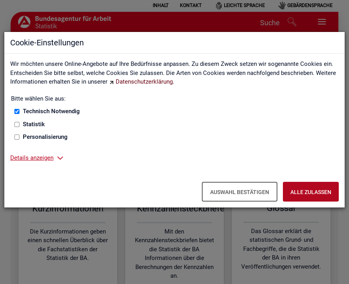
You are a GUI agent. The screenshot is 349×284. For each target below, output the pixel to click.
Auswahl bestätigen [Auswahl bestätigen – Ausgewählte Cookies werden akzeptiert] (239, 192)
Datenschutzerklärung (144, 81)
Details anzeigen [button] (32, 157)
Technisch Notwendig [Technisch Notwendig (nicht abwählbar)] (51, 111)
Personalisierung (45, 136)
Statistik (34, 124)
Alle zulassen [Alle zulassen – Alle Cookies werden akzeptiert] (310, 192)
